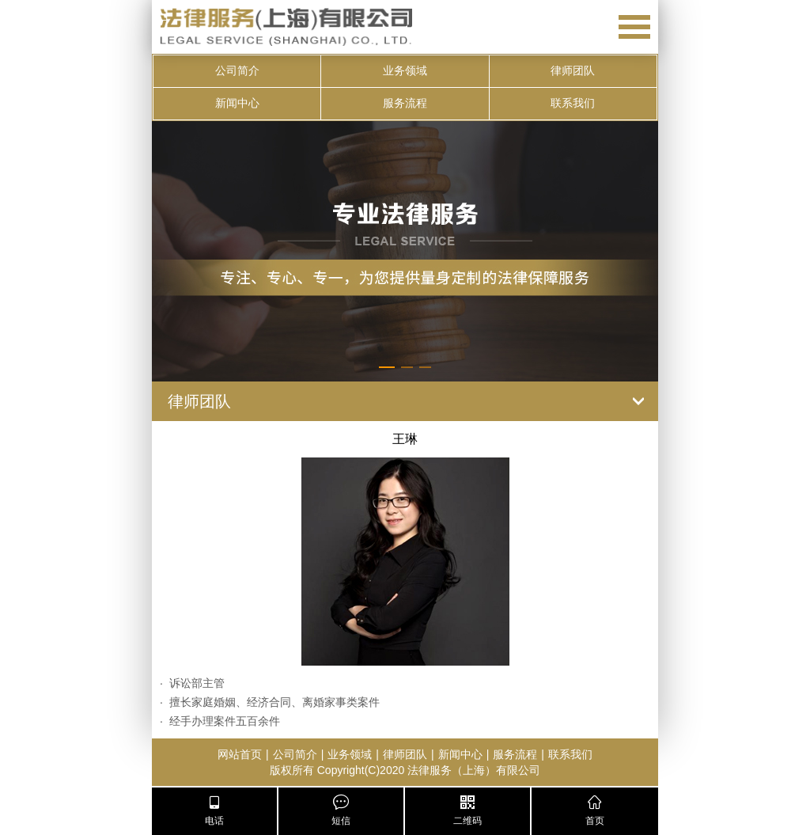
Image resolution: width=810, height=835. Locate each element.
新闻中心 (237, 103)
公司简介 (237, 71)
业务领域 (405, 71)
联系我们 (573, 103)
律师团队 (573, 71)
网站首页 (240, 754)
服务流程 (405, 103)
